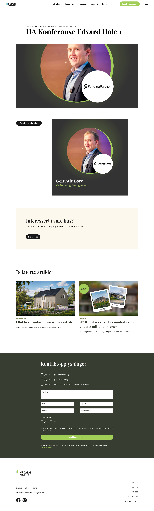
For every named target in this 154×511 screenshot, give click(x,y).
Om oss (105, 7)
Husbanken (69, 7)
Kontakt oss (133, 496)
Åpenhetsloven (131, 501)
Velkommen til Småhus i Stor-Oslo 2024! (44, 26)
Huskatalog (33, 237)
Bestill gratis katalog (29, 123)
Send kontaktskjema (77, 437)
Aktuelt (94, 7)
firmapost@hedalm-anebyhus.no (30, 492)
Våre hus (56, 7)
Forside (28, 26)
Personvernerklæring (47, 447)
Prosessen (82, 7)
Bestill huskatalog (129, 7)
